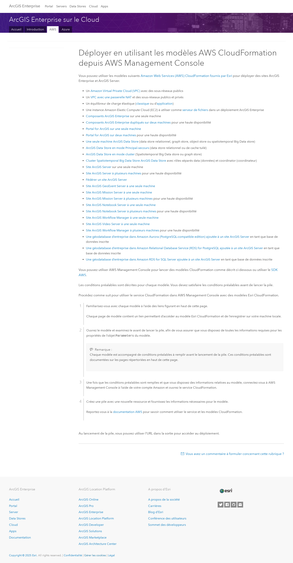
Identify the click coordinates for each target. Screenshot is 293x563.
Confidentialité (73, 555)
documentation (127, 412)
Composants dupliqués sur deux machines (128, 122)
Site (98, 167)
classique (142, 103)
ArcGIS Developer (91, 525)
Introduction (35, 29)
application (165, 103)
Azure (66, 29)
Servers (61, 6)
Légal (111, 555)
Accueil (16, 29)
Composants (107, 116)
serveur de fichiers (195, 110)
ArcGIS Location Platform (96, 518)
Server (13, 512)
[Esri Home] (226, 491)
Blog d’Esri (155, 512)
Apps (104, 6)
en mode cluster (110, 154)
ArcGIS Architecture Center (98, 544)
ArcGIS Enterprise (24, 6)
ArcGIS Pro (86, 506)
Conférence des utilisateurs (167, 518)
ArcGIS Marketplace (93, 537)
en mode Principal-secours (117, 148)
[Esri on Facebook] (227, 505)
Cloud (93, 6)
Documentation (20, 537)
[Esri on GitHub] (234, 505)
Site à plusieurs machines (113, 173)
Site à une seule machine (120, 186)
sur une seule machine (113, 129)
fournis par (186, 76)
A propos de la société (164, 499)
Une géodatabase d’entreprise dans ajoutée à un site (167, 237)
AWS (52, 29)
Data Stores (78, 6)
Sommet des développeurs (167, 525)
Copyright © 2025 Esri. (23, 555)
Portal (49, 6)
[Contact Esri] (240, 505)
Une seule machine (112, 141)
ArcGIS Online (88, 499)
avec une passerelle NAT (111, 97)
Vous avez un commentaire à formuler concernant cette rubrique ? (235, 454)
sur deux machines (111, 135)
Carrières (154, 506)
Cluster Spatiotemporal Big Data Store (126, 160)
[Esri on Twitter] (220, 505)
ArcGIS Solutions (90, 531)
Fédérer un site (106, 180)
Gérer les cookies (95, 555)
